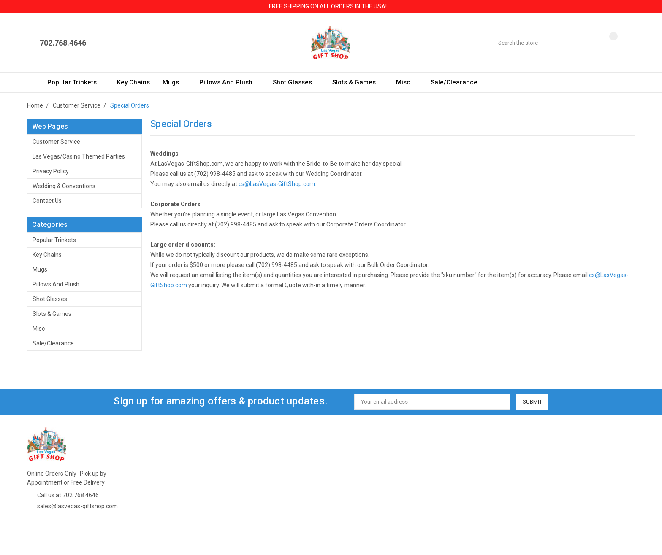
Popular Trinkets (75, 82)
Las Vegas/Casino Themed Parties (79, 156)
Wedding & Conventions (64, 186)
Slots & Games (357, 82)
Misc (407, 82)
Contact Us (47, 200)
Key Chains (133, 82)
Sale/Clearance (454, 82)
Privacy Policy (51, 171)
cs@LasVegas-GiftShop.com (277, 184)
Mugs (175, 82)
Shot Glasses (296, 82)
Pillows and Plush (229, 82)
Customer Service (56, 141)
